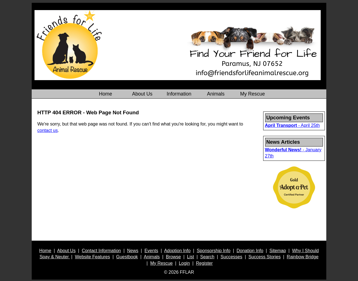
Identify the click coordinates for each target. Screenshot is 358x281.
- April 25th (292, 125)
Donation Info (250, 250)
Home (45, 250)
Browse (173, 256)
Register (204, 263)
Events (151, 250)
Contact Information (101, 250)
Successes (231, 256)
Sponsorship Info (213, 250)
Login (184, 263)
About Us (66, 250)
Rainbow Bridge (302, 256)
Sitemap (277, 250)
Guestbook (127, 256)
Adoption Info (177, 250)
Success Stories (264, 256)
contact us (47, 130)
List (190, 256)
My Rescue (161, 263)
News (132, 250)
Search (207, 256)
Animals (152, 256)
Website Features (92, 256)
